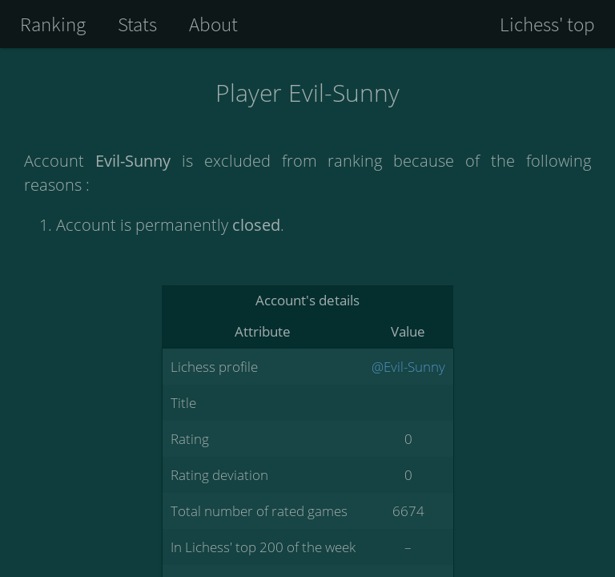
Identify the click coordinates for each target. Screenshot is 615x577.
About (213, 24)
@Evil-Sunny (408, 366)
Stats (137, 24)
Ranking (53, 24)
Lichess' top (547, 24)
